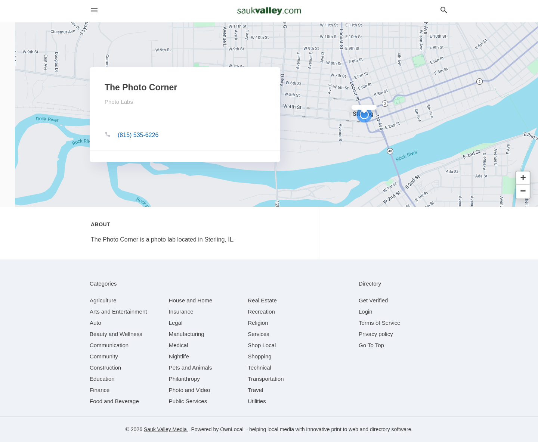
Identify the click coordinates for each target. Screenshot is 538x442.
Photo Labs (119, 102)
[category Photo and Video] (189, 390)
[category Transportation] (266, 379)
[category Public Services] (188, 401)
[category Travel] (255, 390)
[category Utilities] (257, 401)
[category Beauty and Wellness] (116, 334)
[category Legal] (176, 323)
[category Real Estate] (262, 300)
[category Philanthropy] (184, 379)
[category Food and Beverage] (114, 401)
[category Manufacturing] (186, 334)
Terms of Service (380, 323)
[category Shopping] (259, 356)
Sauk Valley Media (166, 429)
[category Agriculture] (103, 300)
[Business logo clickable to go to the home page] (269, 11)
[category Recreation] (261, 311)
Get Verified (373, 300)
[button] (364, 114)
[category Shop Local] (262, 345)
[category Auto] (95, 323)
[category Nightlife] (179, 356)
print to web (344, 429)
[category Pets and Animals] (190, 367)
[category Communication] (109, 345)
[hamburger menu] (94, 10)
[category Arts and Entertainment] (118, 311)
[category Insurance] (181, 311)
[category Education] (102, 379)
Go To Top (371, 345)
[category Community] (104, 356)
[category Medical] (178, 345)
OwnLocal (231, 429)
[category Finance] (99, 390)
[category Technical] (259, 367)
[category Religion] (258, 323)
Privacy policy (376, 334)
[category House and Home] (191, 300)
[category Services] (258, 334)
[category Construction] (105, 367)
